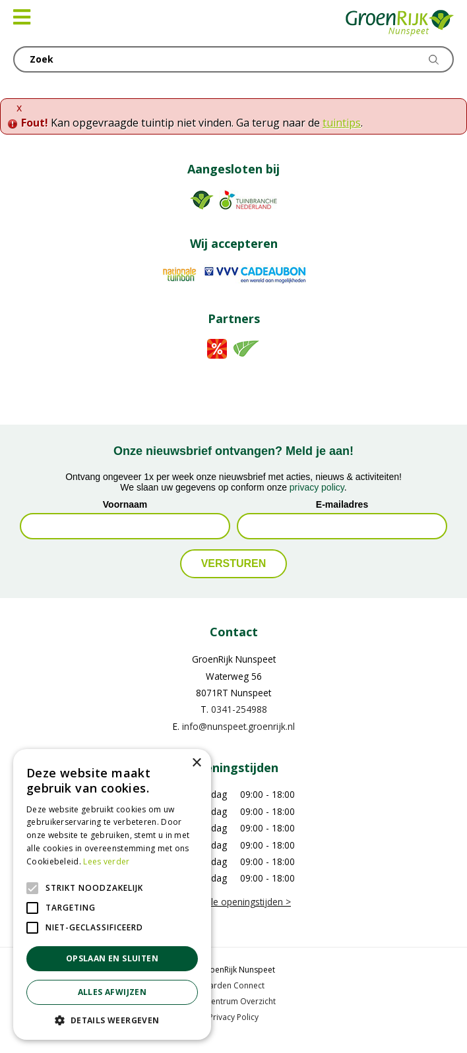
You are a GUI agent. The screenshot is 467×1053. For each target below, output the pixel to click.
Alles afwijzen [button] (112, 992)
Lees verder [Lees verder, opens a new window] (106, 861)
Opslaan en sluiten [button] (112, 958)
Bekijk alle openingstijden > (233, 901)
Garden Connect (234, 985)
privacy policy (317, 487)
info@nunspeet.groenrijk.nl (238, 726)
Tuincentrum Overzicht (233, 1001)
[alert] (112, 894)
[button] (112, 1020)
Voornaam (125, 504)
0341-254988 (239, 709)
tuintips (342, 122)
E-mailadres (342, 504)
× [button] (196, 763)
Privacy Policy (233, 1017)
